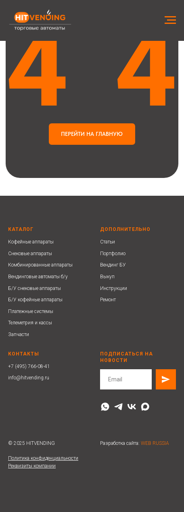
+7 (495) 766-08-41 (29, 366)
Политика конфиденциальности (43, 458)
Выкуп (107, 276)
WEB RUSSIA (155, 443)
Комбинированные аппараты (40, 265)
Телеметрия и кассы (30, 323)
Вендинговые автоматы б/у (38, 276)
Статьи (107, 242)
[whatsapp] (105, 407)
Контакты (23, 354)
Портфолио (112, 253)
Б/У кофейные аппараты (35, 300)
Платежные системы (30, 311)
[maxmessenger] (145, 407)
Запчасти (18, 334)
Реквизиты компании (32, 466)
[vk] (132, 407)
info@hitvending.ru (28, 378)
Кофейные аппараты (31, 242)
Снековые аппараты (30, 253)
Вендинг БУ (113, 265)
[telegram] (118, 407)
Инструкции (113, 288)
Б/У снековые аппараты (34, 288)
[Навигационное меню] (170, 20)
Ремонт (108, 300)
